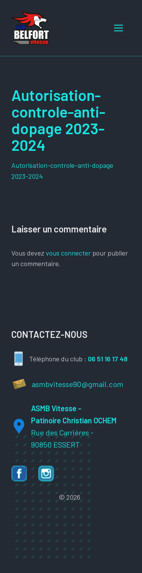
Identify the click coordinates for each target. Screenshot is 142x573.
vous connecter (68, 253)
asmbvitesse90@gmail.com (77, 384)
